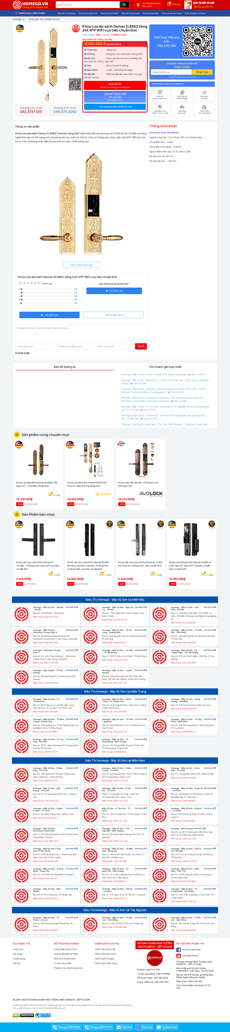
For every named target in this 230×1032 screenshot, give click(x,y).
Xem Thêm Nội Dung (81, 264)
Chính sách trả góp (104, 958)
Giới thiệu (18, 953)
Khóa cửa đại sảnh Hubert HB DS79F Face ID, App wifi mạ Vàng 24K (87, 484)
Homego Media (187, 955)
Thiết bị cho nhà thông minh (68, 968)
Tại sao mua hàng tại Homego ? (168, 84)
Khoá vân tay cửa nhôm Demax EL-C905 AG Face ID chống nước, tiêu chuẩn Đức (140, 564)
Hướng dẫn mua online (65, 949)
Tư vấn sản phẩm (62, 963)
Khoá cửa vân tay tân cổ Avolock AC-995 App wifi (138, 484)
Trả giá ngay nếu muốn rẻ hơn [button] (115, 106)
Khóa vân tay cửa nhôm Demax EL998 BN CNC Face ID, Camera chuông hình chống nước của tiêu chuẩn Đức (88, 566)
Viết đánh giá (114, 290)
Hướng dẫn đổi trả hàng (66, 953)
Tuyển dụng (19, 958)
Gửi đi (141, 346)
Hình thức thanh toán (65, 958)
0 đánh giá (46, 283)
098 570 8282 (163, 973)
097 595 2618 (161, 977)
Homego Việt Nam (188, 949)
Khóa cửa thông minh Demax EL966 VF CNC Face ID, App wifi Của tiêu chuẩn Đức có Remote (190, 566)
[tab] (115, 107)
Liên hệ (16, 963)
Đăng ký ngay (202, 72)
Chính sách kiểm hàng (106, 963)
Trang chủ (18, 949)
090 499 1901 (161, 981)
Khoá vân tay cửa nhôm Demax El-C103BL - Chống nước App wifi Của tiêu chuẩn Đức (37, 566)
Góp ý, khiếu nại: (145, 981)
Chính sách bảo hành (105, 953)
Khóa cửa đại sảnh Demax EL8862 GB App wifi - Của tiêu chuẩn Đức (36, 484)
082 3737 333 (153, 969)
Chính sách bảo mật (105, 949)
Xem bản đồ (72, 607)
